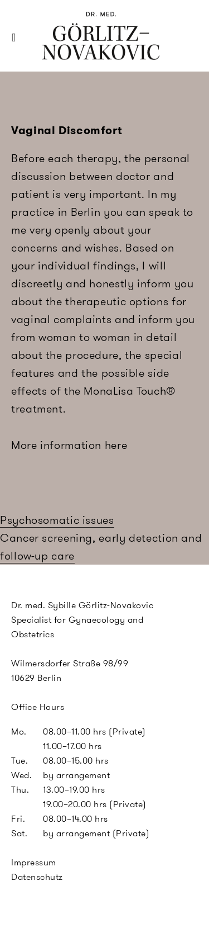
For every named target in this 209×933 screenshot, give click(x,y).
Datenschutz (37, 876)
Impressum (33, 862)
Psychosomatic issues (57, 520)
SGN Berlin (63, 57)
